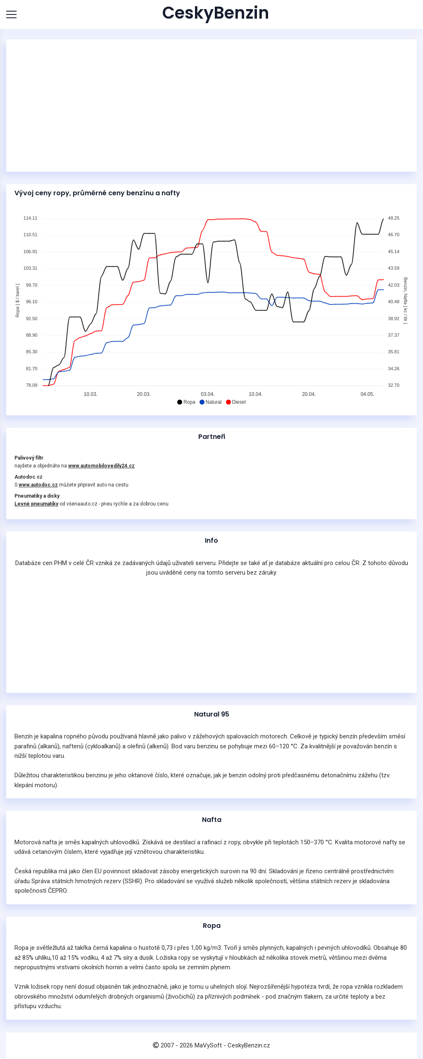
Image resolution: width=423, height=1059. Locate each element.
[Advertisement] (211, 105)
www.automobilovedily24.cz (101, 466)
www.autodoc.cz (38, 485)
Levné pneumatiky (36, 504)
